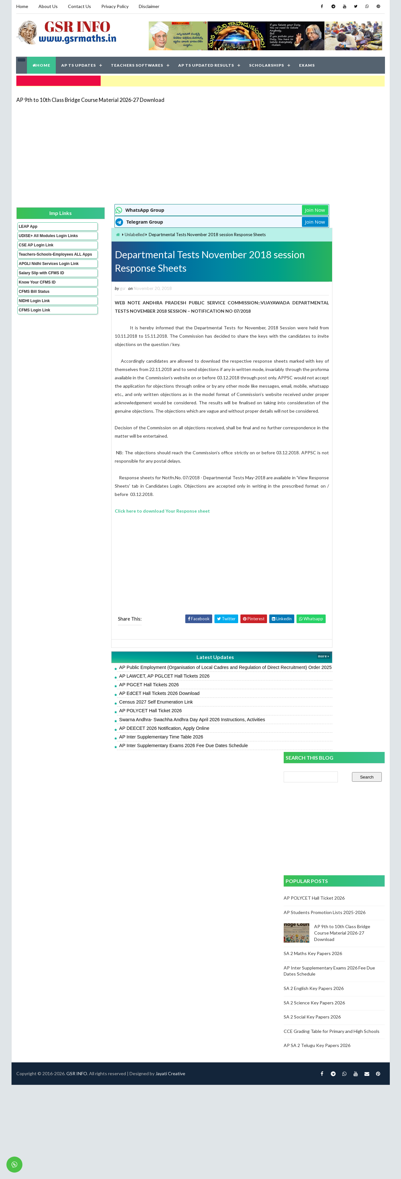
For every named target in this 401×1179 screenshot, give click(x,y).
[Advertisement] (162, 151)
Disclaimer (149, 6)
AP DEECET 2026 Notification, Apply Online (128, 742)
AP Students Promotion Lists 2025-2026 (325, 362)
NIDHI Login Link (34, 312)
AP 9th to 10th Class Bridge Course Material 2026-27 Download (90, 98)
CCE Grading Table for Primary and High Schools (332, 481)
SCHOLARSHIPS (266, 64)
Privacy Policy (115, 6)
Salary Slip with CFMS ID (41, 284)
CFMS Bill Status (34, 303)
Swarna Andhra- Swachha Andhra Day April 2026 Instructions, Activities (156, 733)
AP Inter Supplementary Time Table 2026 (125, 751)
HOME (42, 64)
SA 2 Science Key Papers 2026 (314, 453)
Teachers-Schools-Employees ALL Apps (38, 259)
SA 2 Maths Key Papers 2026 (313, 404)
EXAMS (307, 64)
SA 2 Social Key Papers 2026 (312, 467)
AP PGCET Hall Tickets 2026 (113, 698)
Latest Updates (170, 665)
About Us (48, 6)
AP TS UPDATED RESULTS (206, 64)
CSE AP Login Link (36, 247)
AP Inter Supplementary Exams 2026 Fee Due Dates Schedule (147, 759)
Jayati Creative (170, 790)
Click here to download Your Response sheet (126, 518)
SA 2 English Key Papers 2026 (314, 438)
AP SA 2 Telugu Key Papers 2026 (317, 496)
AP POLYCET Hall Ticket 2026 (114, 725)
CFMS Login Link (34, 321)
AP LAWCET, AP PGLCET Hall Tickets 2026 (128, 690)
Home (22, 6)
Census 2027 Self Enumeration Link (120, 716)
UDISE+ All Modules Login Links (37, 236)
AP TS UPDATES (79, 64)
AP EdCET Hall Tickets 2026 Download (123, 707)
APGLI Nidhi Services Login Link (38, 272)
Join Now (261, 208)
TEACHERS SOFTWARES (137, 64)
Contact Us (79, 6)
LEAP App (28, 224)
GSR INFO (76, 790)
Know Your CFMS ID (37, 294)
